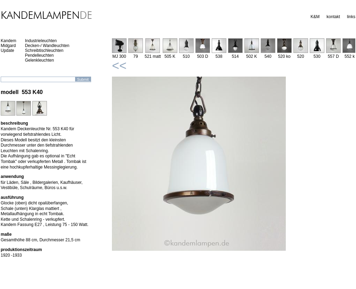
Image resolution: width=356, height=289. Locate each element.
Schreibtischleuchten (44, 50)
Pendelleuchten (39, 55)
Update (7, 50)
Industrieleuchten (41, 40)
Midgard (8, 45)
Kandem (8, 40)
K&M (314, 16)
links (351, 16)
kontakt (333, 16)
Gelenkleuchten (39, 60)
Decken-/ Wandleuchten (47, 45)
